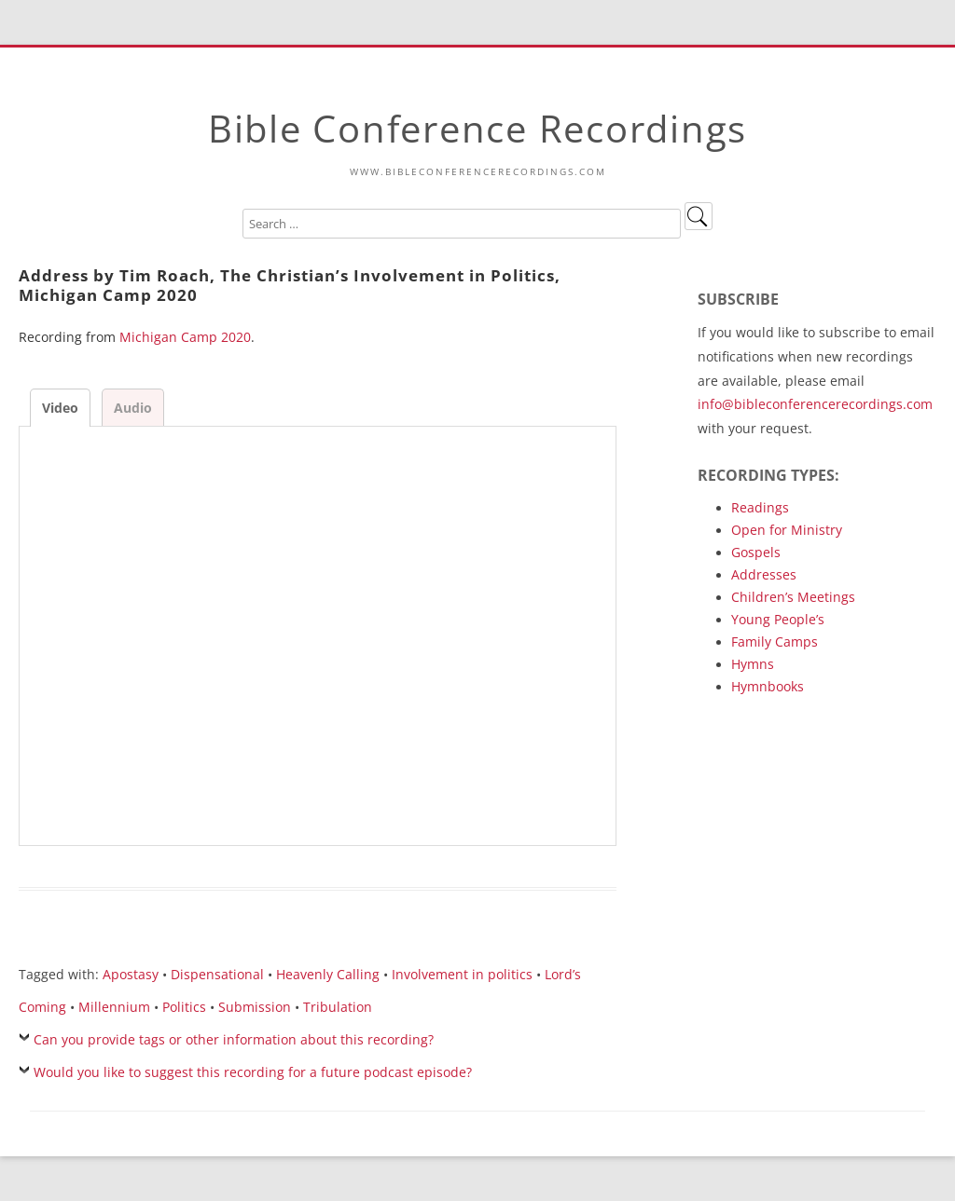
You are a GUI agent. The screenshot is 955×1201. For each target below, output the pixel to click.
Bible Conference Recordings (477, 128)
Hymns (752, 664)
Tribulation (337, 1007)
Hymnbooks (767, 686)
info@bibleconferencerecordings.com (815, 404)
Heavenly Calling (328, 974)
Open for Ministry (786, 530)
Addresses (763, 574)
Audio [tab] (133, 407)
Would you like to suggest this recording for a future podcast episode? (253, 1072)
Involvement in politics (462, 974)
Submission (254, 1007)
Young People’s (777, 619)
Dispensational (217, 974)
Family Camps (774, 641)
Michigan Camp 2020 (185, 337)
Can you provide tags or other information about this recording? (234, 1039)
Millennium (114, 1007)
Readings (760, 507)
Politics (184, 1007)
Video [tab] (60, 407)
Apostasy (131, 974)
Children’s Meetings (793, 597)
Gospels (756, 552)
